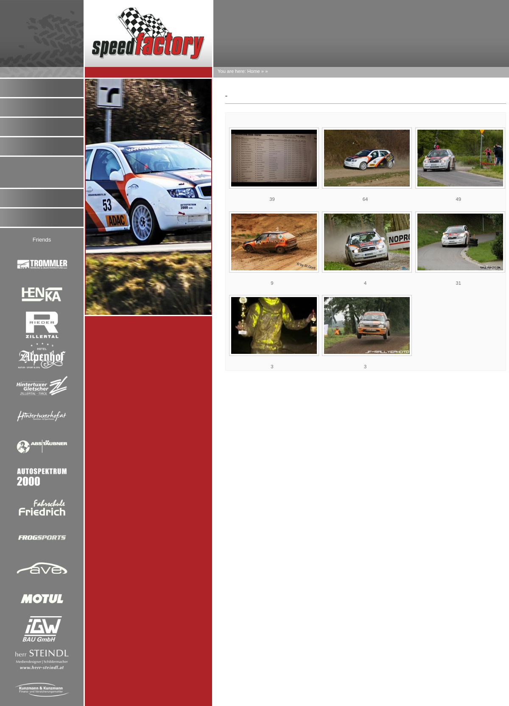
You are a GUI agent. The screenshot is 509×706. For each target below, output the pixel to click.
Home (253, 71)
